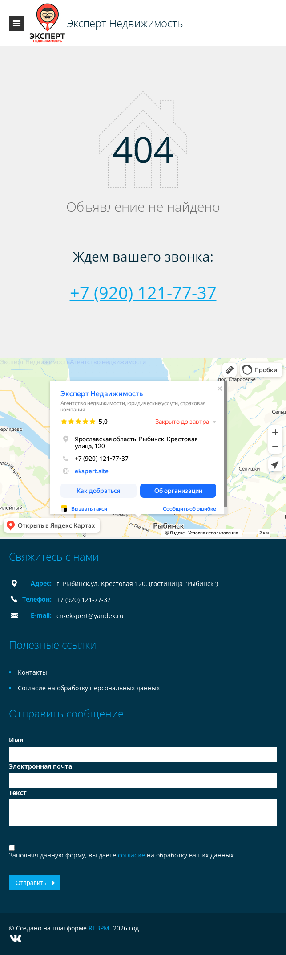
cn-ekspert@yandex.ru (90, 615)
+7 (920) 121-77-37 (143, 292)
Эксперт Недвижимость (125, 23)
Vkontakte (15, 938)
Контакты (32, 672)
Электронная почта (40, 766)
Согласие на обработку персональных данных (89, 688)
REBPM (99, 928)
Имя (16, 740)
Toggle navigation (16, 23)
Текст (18, 792)
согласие (132, 855)
